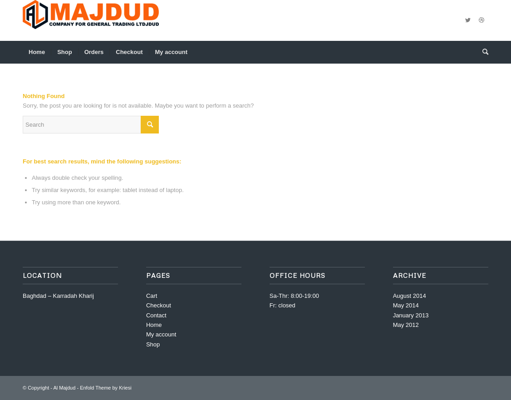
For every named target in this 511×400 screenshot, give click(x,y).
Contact (156, 315)
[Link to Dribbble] (481, 20)
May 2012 (406, 324)
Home (154, 324)
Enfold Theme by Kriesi (106, 387)
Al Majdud (64, 387)
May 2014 (406, 305)
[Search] (482, 52)
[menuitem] (37, 52)
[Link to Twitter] (468, 20)
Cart (151, 295)
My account (161, 334)
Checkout (158, 305)
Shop (153, 344)
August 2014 (409, 295)
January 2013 (411, 315)
